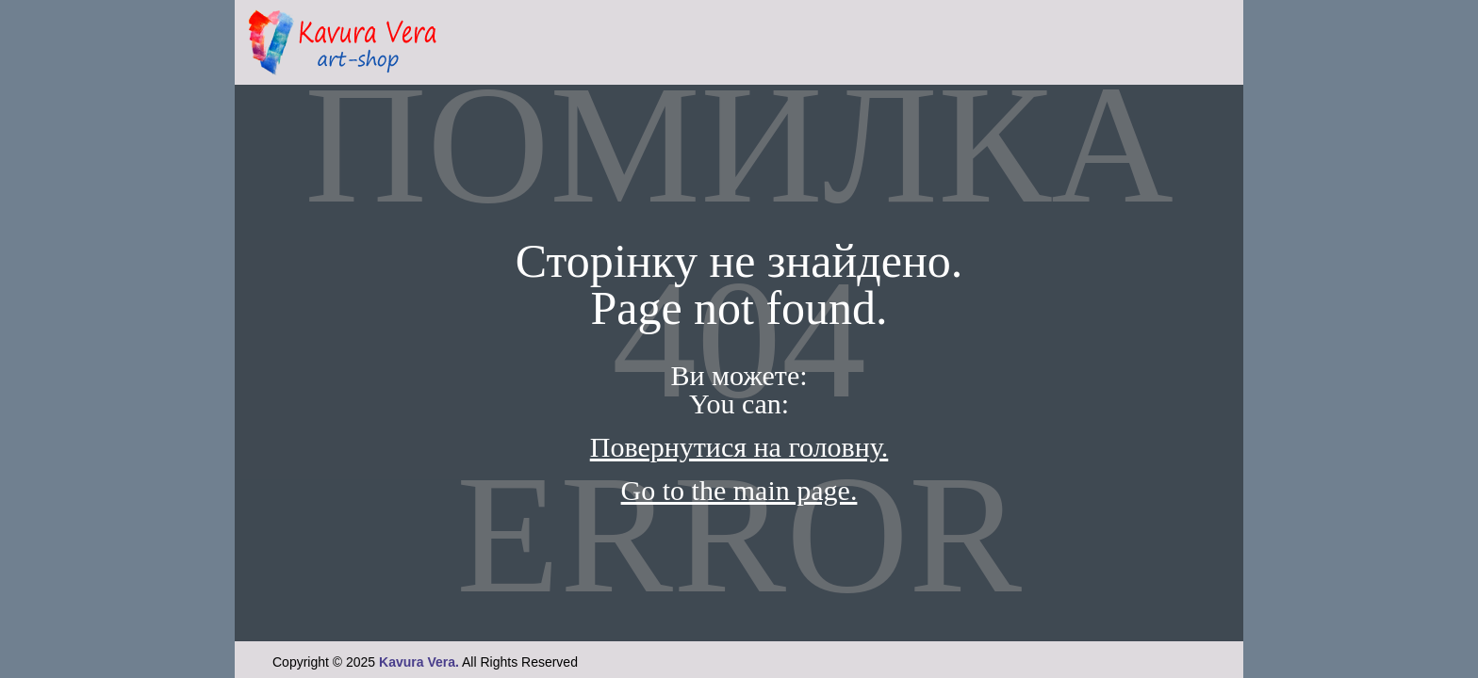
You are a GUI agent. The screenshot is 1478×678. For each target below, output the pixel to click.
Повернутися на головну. (739, 446)
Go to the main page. (739, 490)
